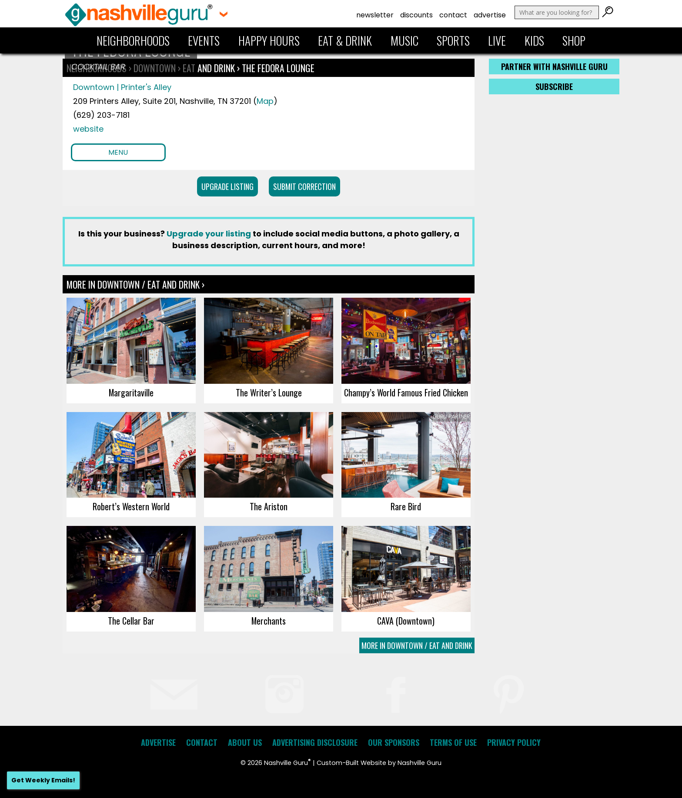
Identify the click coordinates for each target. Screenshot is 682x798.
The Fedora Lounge (278, 68)
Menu (118, 152)
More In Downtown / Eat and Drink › (135, 284)
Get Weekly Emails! (43, 780)
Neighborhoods (133, 40)
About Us (245, 742)
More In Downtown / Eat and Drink (416, 645)
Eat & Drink (345, 40)
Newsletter (375, 15)
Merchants (268, 620)
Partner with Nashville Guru (554, 66)
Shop (573, 40)
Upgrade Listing (227, 186)
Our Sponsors (393, 742)
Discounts (416, 15)
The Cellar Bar (131, 620)
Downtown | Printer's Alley (122, 87)
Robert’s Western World (131, 506)
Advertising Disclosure (315, 742)
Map (265, 101)
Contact (453, 15)
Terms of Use (453, 742)
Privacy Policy (514, 742)
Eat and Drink (209, 68)
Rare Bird (406, 506)
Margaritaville (131, 392)
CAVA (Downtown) (406, 620)
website (88, 128)
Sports (453, 40)
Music (404, 40)
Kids (534, 40)
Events (204, 40)
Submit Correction (304, 186)
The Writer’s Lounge (269, 392)
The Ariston (269, 506)
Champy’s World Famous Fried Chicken (406, 392)
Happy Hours (269, 40)
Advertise (490, 15)
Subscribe (554, 86)
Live (497, 40)
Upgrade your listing (209, 233)
